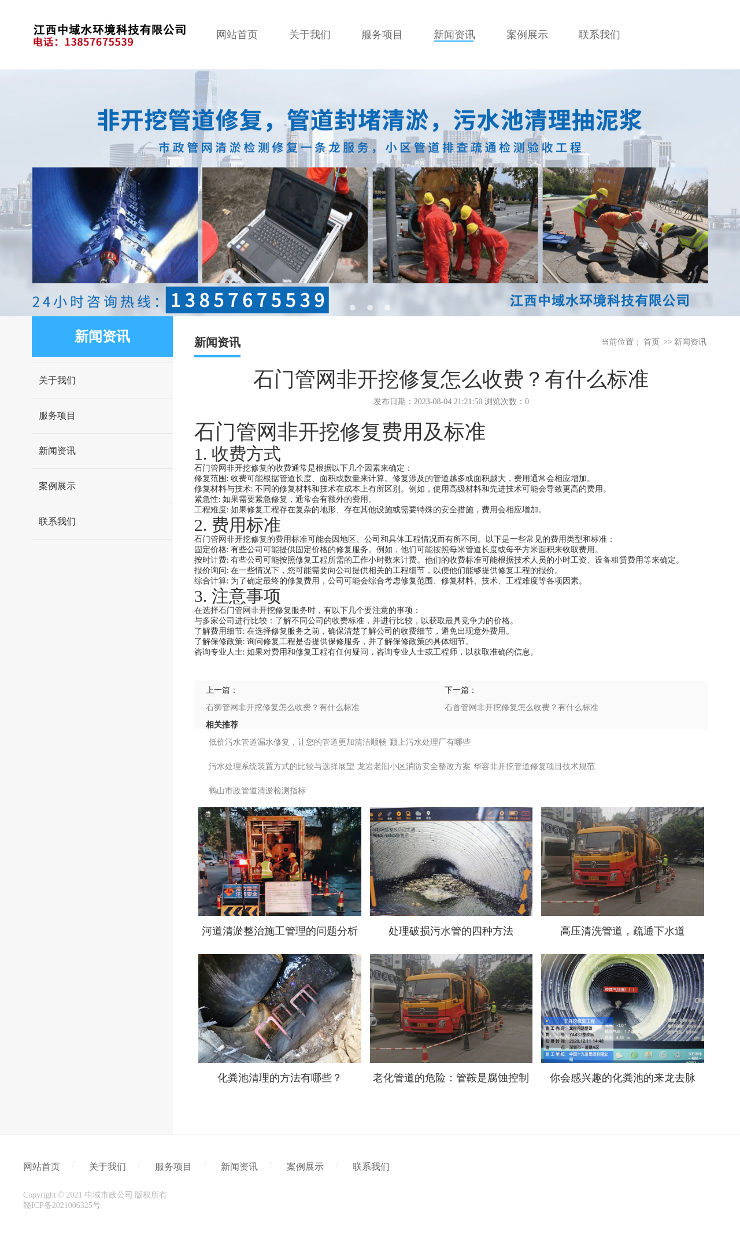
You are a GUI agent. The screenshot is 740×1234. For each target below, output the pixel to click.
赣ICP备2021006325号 (62, 1205)
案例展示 (57, 486)
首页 (651, 342)
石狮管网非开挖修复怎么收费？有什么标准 (283, 707)
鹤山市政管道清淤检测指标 (257, 790)
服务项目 (57, 415)
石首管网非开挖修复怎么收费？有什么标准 (521, 707)
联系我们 (57, 521)
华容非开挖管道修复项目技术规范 (534, 766)
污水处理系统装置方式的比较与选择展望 (281, 766)
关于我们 (57, 380)
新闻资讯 (57, 451)
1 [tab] (353, 308)
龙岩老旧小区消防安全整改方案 (414, 766)
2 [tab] (370, 308)
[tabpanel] (370, 192)
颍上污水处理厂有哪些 (430, 742)
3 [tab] (387, 308)
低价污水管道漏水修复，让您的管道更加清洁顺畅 (298, 742)
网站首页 (41, 1167)
